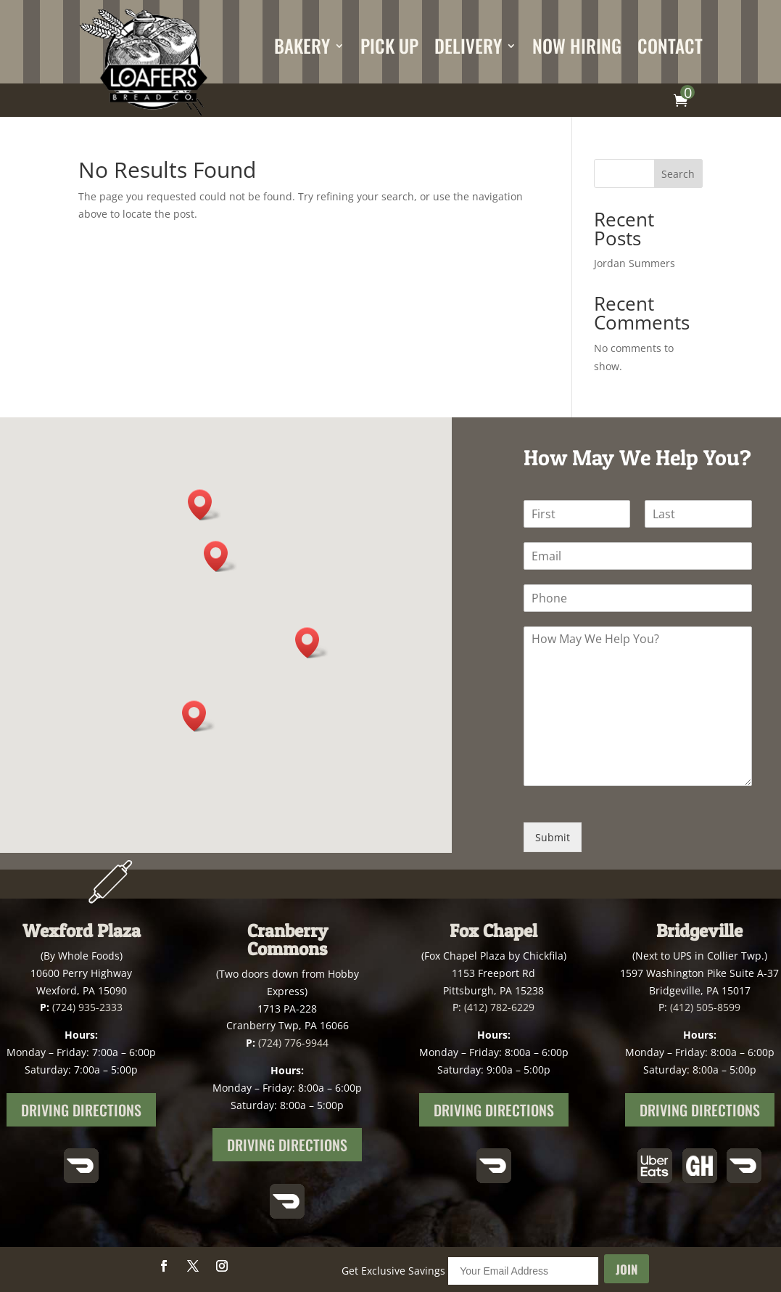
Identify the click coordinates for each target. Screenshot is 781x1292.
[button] (220, 556)
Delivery (468, 45)
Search (678, 174)
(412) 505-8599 (705, 1007)
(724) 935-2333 (87, 1007)
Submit (552, 837)
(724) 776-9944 (293, 1043)
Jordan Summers (634, 263)
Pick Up (389, 45)
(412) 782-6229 (499, 1007)
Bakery (302, 45)
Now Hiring (576, 45)
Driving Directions (81, 1110)
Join (626, 1269)
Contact (670, 45)
